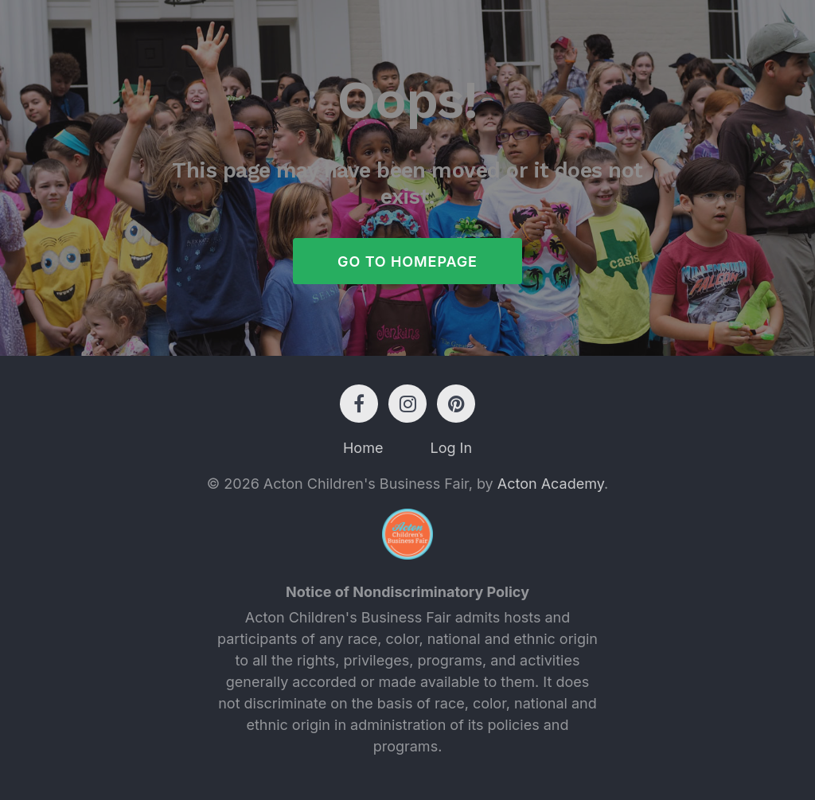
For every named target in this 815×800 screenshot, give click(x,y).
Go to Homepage (407, 261)
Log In (451, 447)
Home (363, 447)
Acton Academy (550, 483)
